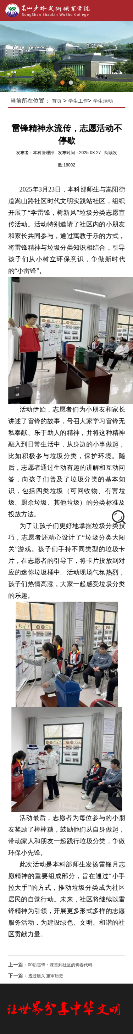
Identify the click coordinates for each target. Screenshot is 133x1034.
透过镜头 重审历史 (48, 975)
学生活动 (105, 101)
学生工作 (80, 101)
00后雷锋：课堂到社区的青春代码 (63, 964)
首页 (59, 101)
